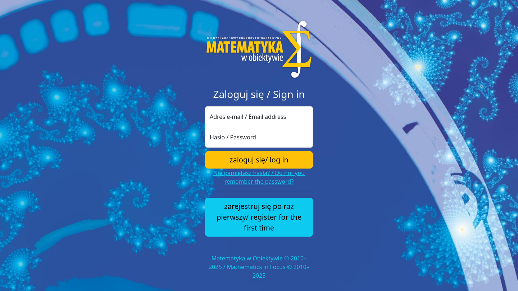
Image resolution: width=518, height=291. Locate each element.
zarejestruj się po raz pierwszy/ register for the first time (259, 217)
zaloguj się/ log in (259, 160)
